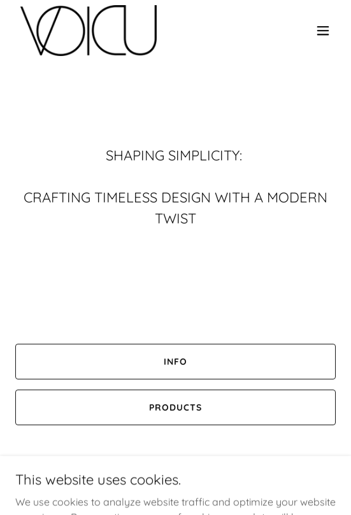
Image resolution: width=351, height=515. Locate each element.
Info (175, 361)
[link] (88, 30)
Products (175, 407)
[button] (323, 30)
